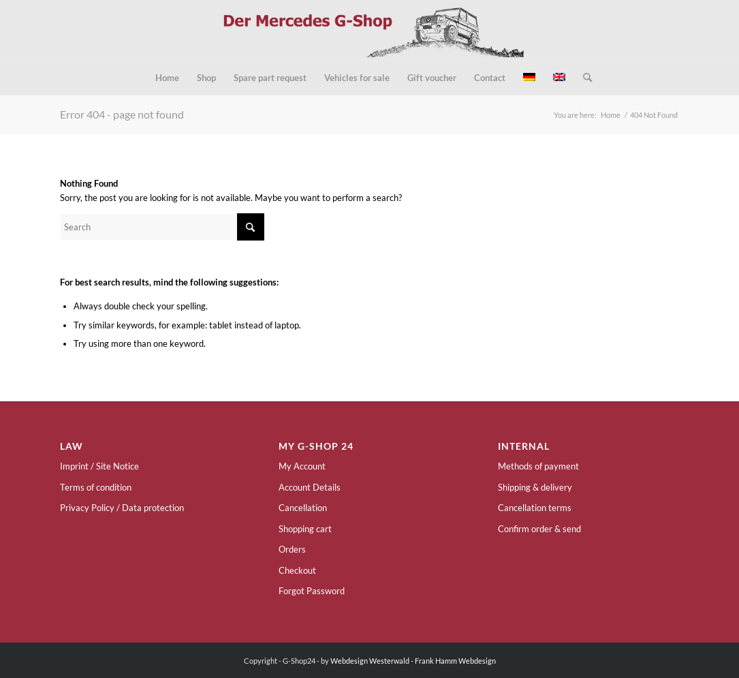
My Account (302, 466)
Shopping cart (305, 528)
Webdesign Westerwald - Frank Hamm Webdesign (413, 660)
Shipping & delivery (535, 487)
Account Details (310, 487)
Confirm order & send (539, 528)
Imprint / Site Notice (99, 466)
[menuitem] (167, 78)
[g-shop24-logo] (369, 30)
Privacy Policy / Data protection (122, 507)
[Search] (583, 78)
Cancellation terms (534, 507)
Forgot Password (312, 590)
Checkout (297, 570)
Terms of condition (95, 487)
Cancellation (303, 507)
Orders (292, 549)
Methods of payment (538, 466)
